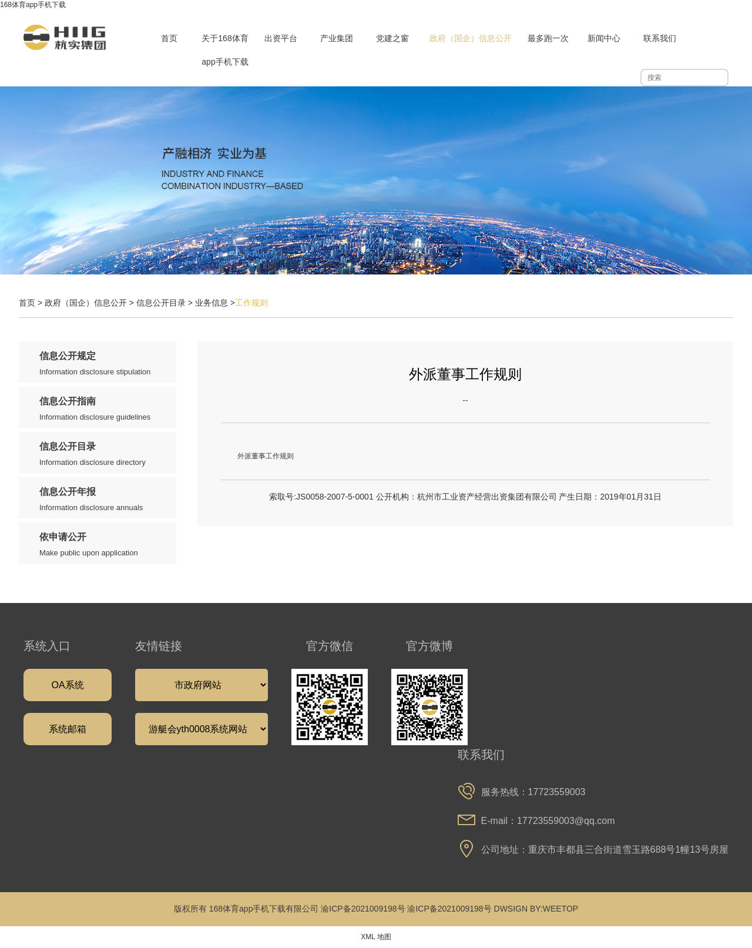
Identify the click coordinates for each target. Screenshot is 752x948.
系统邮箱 (67, 729)
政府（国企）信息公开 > (90, 302)
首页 (169, 38)
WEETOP (560, 908)
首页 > (32, 302)
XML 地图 (376, 937)
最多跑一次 (548, 38)
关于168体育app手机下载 (225, 50)
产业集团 (336, 38)
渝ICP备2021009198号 (363, 908)
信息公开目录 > (165, 302)
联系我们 (659, 38)
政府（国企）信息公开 (470, 38)
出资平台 (280, 38)
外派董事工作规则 (265, 456)
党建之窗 (392, 38)
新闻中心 (604, 38)
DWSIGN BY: (518, 908)
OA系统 (67, 685)
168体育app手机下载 (33, 5)
